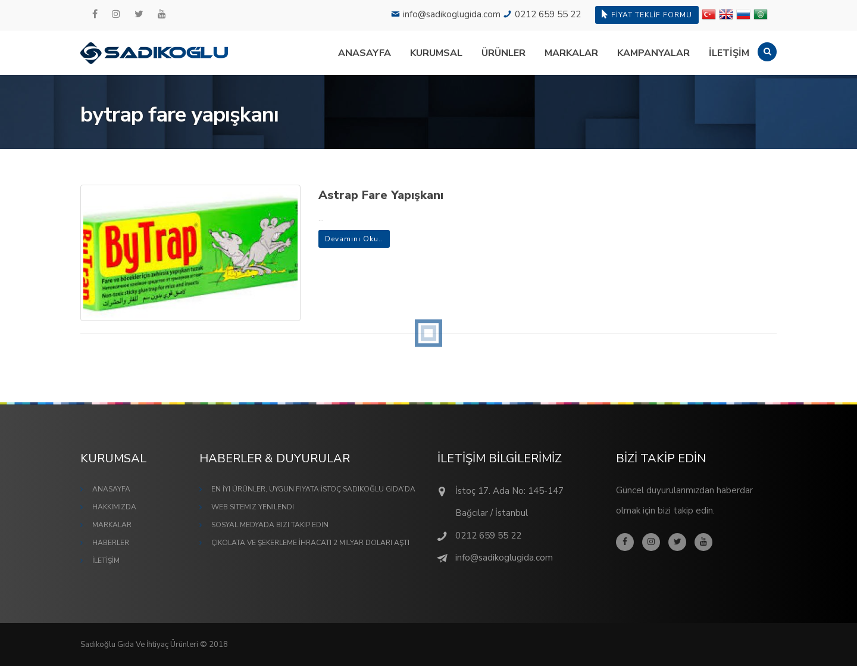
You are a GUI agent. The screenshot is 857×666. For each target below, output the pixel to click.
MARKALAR (571, 53)
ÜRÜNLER (503, 53)
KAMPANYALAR (653, 53)
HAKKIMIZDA (114, 507)
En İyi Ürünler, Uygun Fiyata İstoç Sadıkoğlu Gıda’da (313, 489)
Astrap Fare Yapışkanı (380, 195)
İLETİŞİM (729, 53)
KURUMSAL (436, 53)
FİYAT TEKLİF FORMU (647, 15)
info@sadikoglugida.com (452, 14)
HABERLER (110, 542)
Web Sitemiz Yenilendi (252, 507)
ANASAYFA (364, 53)
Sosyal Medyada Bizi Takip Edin (270, 525)
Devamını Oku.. (354, 239)
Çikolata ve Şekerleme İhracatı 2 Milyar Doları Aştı (310, 542)
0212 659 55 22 (548, 14)
